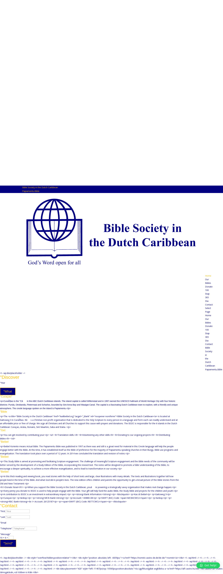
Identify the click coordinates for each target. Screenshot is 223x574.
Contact (209, 304)
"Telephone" (6, 528)
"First (2, 511)
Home (208, 275)
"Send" (8, 543)
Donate (209, 286)
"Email (3, 522)
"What (7, 391)
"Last (2, 517)
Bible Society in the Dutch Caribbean (40, 187)
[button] (208, 565)
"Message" (5, 534)
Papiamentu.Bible (30, 191)
